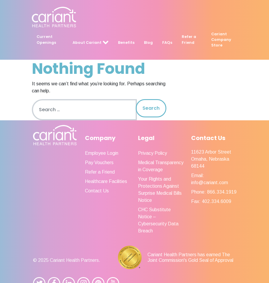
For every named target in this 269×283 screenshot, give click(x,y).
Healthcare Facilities (106, 181)
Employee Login (101, 153)
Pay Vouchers (99, 162)
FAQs (167, 42)
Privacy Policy (152, 153)
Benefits (126, 42)
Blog (148, 42)
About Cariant (87, 42)
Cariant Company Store (221, 39)
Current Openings (46, 39)
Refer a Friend (189, 39)
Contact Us (97, 190)
